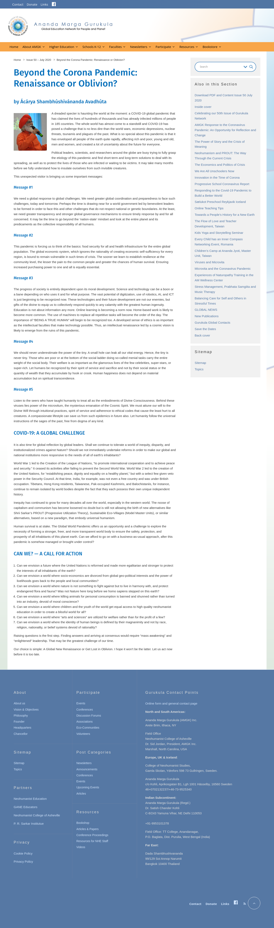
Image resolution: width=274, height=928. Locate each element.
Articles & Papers (87, 829)
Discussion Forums (88, 715)
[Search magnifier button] (251, 67)
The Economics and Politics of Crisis (220, 164)
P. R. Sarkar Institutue (29, 823)
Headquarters (22, 727)
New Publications (206, 316)
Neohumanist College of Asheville (37, 815)
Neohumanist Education (30, 798)
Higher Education (61, 47)
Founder (19, 721)
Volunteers (83, 733)
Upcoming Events (87, 787)
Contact (17, 4)
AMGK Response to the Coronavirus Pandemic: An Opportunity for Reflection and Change (225, 130)
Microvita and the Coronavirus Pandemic (223, 268)
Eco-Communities (87, 727)
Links (44, 4)
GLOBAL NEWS (206, 309)
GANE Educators (25, 807)
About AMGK (31, 47)
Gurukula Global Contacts (212, 322)
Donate (32, 4)
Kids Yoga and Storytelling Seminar (219, 232)
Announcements (86, 769)
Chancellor (21, 733)
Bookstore (209, 47)
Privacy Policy (23, 861)
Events (80, 703)
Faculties (115, 47)
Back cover (202, 335)
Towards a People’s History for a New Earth (225, 214)
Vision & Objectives (26, 709)
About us (19, 703)
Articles (81, 793)
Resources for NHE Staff (92, 841)
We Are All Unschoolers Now (214, 171)
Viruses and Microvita (209, 262)
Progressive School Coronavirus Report (222, 184)
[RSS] (244, 903)
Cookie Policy (23, 853)
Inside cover (203, 107)
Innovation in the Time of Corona (217, 177)
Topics (199, 369)
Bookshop (82, 822)
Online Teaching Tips (209, 208)
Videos (80, 847)
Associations (84, 721)
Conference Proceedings (92, 835)
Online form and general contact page (171, 703)
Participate (163, 47)
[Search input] (220, 67)
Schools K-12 (91, 47)
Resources (186, 47)
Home (14, 47)
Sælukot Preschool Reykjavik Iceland (220, 202)
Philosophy (21, 715)
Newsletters (138, 47)
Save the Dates (205, 329)
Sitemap (200, 363)
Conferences (84, 709)
